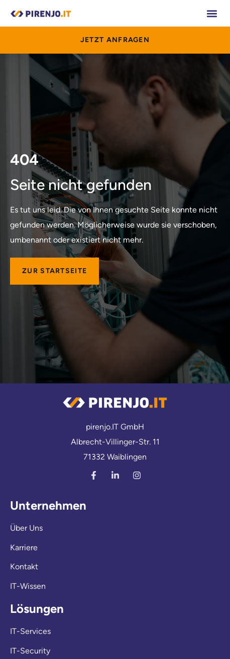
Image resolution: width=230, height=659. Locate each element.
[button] (211, 13)
